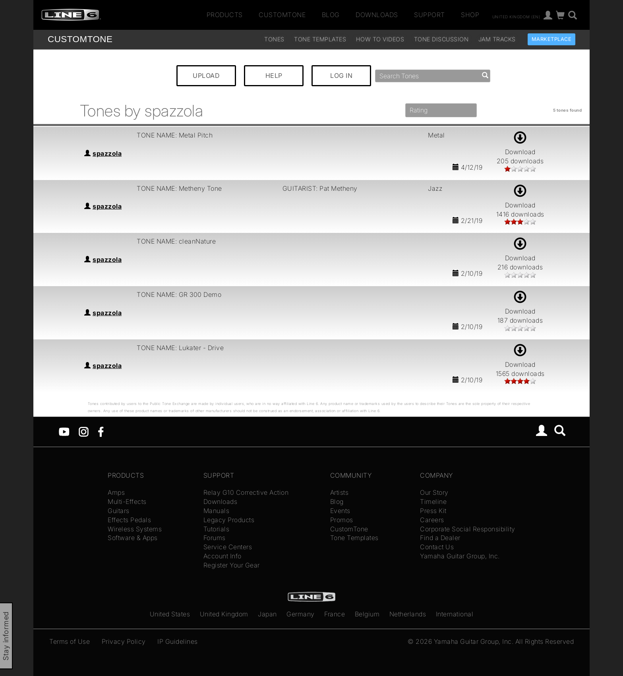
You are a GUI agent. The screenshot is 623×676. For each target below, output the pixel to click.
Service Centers (227, 547)
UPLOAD (206, 75)
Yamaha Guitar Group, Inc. (460, 556)
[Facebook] (100, 431)
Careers (432, 520)
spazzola (107, 153)
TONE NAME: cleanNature (176, 241)
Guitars (119, 511)
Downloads (377, 15)
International (455, 614)
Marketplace (552, 39)
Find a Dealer (440, 538)
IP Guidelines (177, 641)
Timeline (433, 502)
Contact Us (437, 547)
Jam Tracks (497, 39)
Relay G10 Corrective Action (246, 492)
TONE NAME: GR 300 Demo (179, 294)
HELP (273, 75)
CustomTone (282, 15)
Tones (274, 39)
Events (340, 511)
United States (170, 614)
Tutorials (216, 529)
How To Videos (380, 39)
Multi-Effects (127, 502)
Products (225, 15)
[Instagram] (83, 431)
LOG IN (341, 75)
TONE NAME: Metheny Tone (179, 188)
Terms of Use (69, 641)
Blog (331, 15)
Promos (341, 520)
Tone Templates (320, 39)
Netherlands (407, 614)
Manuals (216, 511)
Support (429, 15)
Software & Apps (133, 538)
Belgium (367, 614)
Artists (339, 492)
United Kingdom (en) (516, 16)
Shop (470, 15)
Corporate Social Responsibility (467, 529)
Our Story (434, 492)
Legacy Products (229, 520)
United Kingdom (224, 614)
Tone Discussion (441, 39)
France (334, 614)
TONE (80, 39)
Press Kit (433, 511)
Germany (300, 614)
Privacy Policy (124, 641)
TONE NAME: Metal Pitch (175, 135)
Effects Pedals (129, 520)
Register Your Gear (231, 565)
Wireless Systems (135, 529)
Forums (214, 538)
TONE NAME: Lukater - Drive (180, 348)
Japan (267, 614)
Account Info (222, 556)
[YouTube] (64, 431)
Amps (116, 492)
